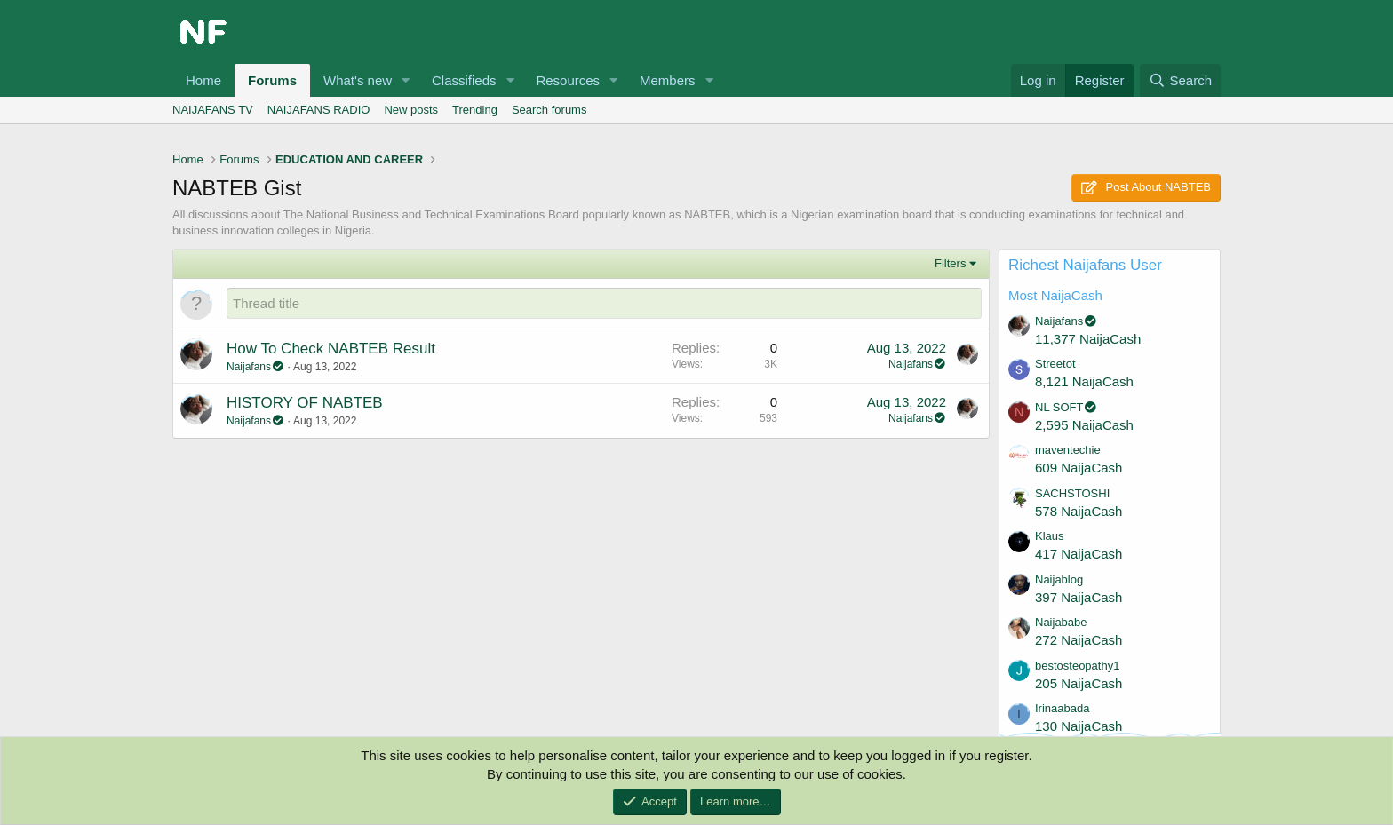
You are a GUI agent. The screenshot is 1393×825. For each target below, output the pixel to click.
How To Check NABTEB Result (331, 348)
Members (668, 80)
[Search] (1180, 80)
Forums (272, 80)
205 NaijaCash (1078, 683)
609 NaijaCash (1078, 467)
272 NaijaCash (1078, 639)
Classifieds (464, 80)
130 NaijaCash (1078, 726)
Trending (475, 109)
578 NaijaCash (1078, 511)
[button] (406, 80)
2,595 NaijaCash (1084, 424)
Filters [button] (950, 263)
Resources (568, 80)
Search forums (549, 109)
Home (203, 80)
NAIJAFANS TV (212, 109)
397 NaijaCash (1078, 597)
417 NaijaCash (1078, 553)
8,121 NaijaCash (1084, 381)
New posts (411, 109)
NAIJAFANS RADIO (318, 109)
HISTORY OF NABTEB (305, 402)
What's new (357, 80)
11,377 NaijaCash (1088, 338)
